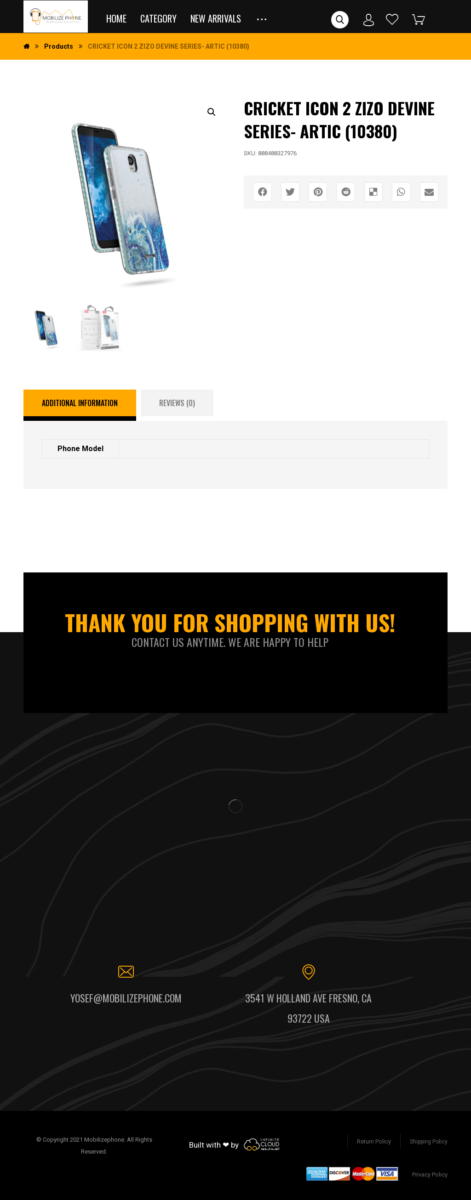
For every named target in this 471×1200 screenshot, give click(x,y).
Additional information (80, 402)
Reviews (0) (177, 402)
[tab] (79, 405)
